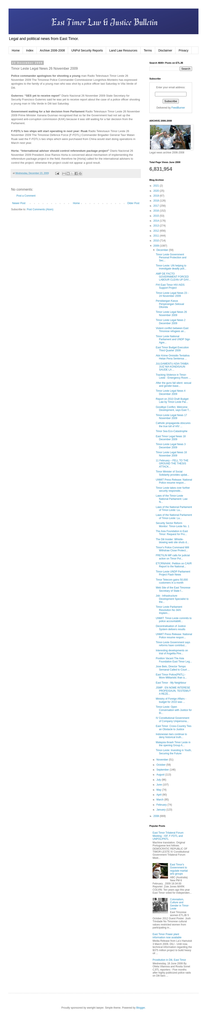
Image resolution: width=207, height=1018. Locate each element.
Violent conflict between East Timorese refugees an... (172, 330)
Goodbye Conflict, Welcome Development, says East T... (173, 409)
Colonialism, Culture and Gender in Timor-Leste (179, 904)
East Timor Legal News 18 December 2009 (171, 438)
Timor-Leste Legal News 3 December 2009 (171, 446)
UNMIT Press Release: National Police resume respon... (174, 481)
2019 (156, 195)
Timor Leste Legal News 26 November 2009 (171, 313)
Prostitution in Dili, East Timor (169, 959)
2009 (156, 245)
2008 (156, 816)
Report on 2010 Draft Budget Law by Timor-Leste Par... (172, 400)
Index (29, 50)
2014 (156, 220)
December (162, 250)
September (163, 769)
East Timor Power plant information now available (167, 936)
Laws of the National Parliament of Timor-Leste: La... (174, 509)
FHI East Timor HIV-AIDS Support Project (170, 286)
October (161, 764)
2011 (156, 235)
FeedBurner (178, 107)
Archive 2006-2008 (52, 50)
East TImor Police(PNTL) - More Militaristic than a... (171, 676)
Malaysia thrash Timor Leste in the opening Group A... (173, 744)
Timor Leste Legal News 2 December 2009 (170, 322)
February (161, 804)
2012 (156, 230)
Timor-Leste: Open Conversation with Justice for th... (174, 710)
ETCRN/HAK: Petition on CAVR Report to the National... (174, 565)
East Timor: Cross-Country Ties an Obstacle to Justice (173, 728)
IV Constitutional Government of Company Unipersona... (172, 719)
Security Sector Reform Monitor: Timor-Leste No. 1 (172, 525)
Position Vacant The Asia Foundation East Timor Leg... (174, 660)
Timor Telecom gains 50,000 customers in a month (172, 581)
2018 (156, 200)
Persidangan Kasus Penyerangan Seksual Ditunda (170, 304)
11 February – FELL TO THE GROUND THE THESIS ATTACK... (172, 463)
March (160, 799)
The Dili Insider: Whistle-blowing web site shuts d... (172, 541)
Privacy (183, 50)
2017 (156, 205)
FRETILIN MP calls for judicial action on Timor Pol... (173, 557)
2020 (156, 190)
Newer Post (18, 203)
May (159, 789)
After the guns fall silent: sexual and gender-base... (173, 384)
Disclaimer (165, 50)
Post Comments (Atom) (40, 209)
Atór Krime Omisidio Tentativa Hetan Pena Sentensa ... (173, 357)
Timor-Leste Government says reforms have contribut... (173, 644)
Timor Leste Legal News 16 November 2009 (171, 454)
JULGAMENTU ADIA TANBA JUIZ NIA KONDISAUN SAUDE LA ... (172, 366)
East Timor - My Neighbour (171, 682)
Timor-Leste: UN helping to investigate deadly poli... (171, 267)
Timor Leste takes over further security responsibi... (173, 489)
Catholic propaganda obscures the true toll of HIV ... (173, 425)
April (159, 794)
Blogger (140, 1007)
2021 (156, 185)
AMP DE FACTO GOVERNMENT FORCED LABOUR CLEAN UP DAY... (173, 276)
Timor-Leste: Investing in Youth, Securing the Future (174, 752)
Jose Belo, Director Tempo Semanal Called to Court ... (173, 668)
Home (16, 50)
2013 (156, 225)
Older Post (133, 203)
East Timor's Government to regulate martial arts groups (179, 869)
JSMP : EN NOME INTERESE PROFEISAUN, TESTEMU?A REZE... (173, 690)
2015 (156, 215)
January (161, 809)
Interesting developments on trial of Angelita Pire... (172, 652)
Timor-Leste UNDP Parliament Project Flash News (173, 573)
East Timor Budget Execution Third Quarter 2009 (172, 349)
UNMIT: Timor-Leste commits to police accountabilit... (174, 620)
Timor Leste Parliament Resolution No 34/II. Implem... (169, 610)
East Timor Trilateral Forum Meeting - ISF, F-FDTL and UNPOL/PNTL (168, 835)
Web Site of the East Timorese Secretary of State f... (173, 589)
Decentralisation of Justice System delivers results (171, 628)
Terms (148, 50)
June (159, 784)
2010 (156, 240)
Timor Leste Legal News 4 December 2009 (170, 392)
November (162, 759)
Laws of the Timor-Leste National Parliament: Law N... (171, 498)
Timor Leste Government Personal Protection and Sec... (171, 257)
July (159, 779)
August (160, 774)
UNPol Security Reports (87, 50)
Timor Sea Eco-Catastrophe (171, 431)
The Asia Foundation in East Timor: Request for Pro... (172, 533)
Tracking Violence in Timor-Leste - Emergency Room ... (173, 376)
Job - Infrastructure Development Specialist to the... (172, 598)
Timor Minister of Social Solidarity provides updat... (172, 473)
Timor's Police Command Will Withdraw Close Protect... (172, 549)
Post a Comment (25, 195)
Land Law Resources (123, 50)
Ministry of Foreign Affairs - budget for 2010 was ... (171, 700)
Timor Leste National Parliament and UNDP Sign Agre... (173, 339)
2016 (156, 210)
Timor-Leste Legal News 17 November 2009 (171, 417)
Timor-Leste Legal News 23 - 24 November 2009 (172, 294)
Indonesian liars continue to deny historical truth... (171, 736)
